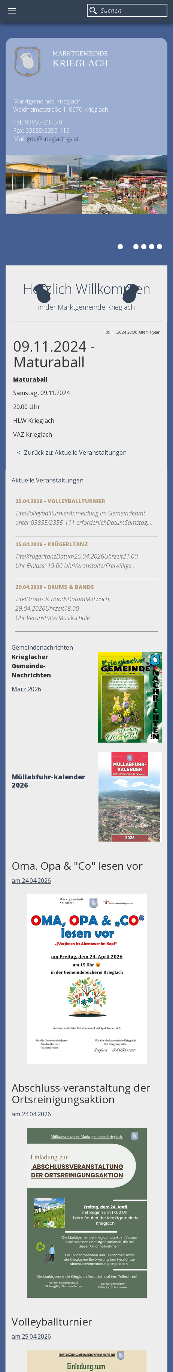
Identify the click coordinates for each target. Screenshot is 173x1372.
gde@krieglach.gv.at (53, 139)
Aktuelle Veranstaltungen (48, 480)
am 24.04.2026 (31, 880)
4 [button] (145, 248)
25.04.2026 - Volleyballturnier (60, 501)
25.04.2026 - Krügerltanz (51, 544)
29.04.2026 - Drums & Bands (54, 586)
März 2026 (26, 689)
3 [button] (137, 248)
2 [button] (129, 248)
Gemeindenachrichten (42, 647)
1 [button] (121, 248)
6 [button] (160, 248)
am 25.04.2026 (31, 1336)
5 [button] (153, 248)
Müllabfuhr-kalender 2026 (48, 780)
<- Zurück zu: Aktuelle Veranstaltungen (72, 452)
